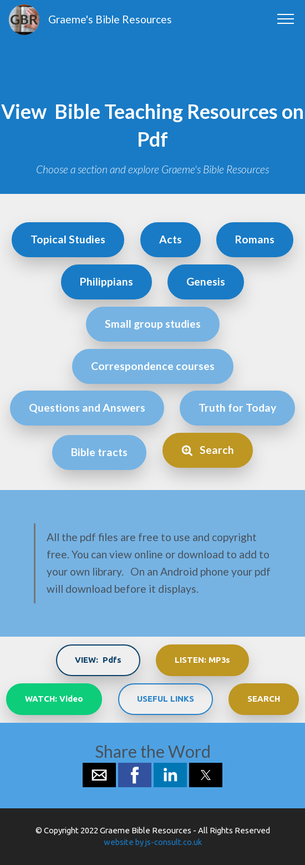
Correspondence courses (153, 365)
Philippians (106, 281)
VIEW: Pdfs (98, 659)
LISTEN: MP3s (202, 659)
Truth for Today (237, 407)
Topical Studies (67, 239)
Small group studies (153, 323)
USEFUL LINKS (165, 698)
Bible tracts (99, 452)
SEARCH (263, 698)
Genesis (205, 281)
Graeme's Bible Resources (110, 19)
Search (208, 449)
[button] (99, 775)
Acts (170, 239)
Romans (254, 239)
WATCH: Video (54, 698)
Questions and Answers (87, 407)
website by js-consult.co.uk (153, 842)
